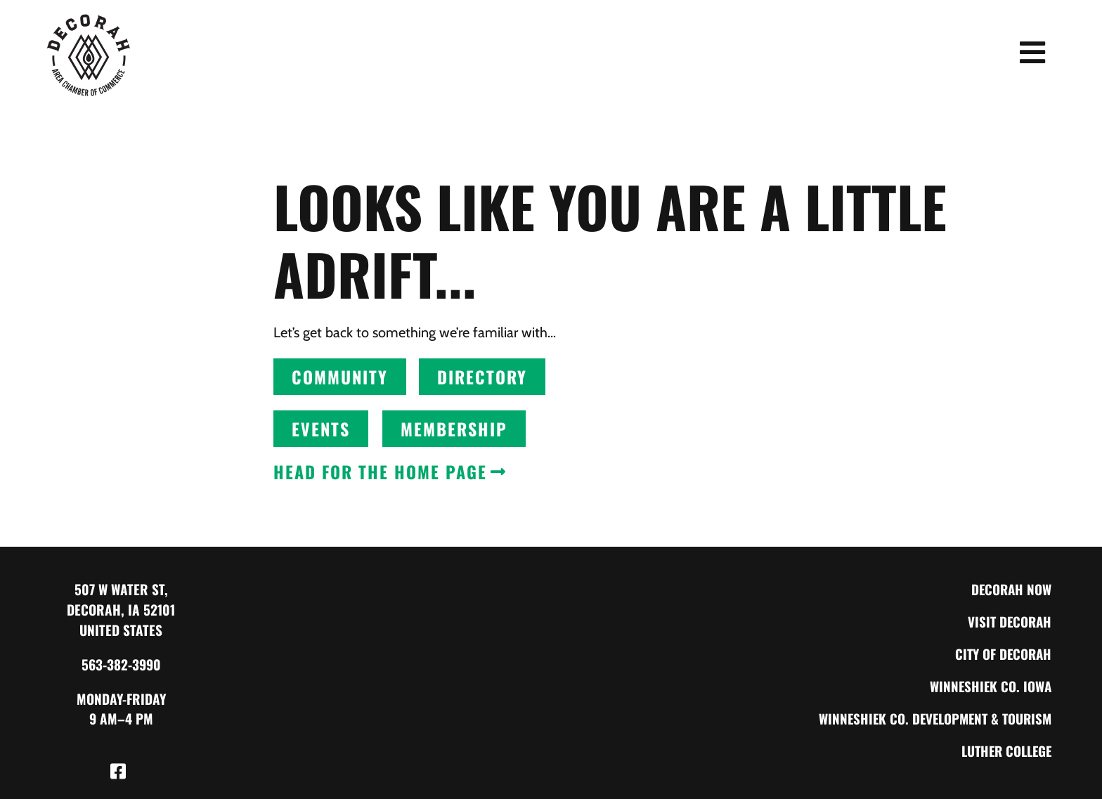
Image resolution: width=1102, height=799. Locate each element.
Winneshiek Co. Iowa (989, 685)
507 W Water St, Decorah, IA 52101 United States (121, 609)
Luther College (1003, 750)
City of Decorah (1001, 653)
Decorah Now (1010, 588)
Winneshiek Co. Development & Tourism (931, 718)
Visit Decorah (1008, 621)
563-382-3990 (121, 664)
